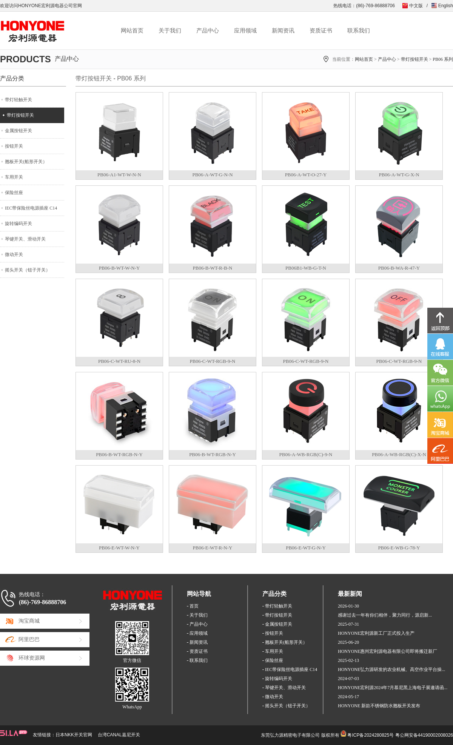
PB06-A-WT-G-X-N (399, 174)
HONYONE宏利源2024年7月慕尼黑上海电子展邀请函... (392, 687)
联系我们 (358, 31)
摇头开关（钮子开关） (27, 270)
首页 (194, 606)
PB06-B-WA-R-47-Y (399, 268)
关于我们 (170, 31)
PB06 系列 (443, 59)
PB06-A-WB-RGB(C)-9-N (306, 454)
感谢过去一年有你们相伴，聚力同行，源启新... (385, 615)
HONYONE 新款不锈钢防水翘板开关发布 (379, 705)
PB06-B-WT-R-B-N (213, 268)
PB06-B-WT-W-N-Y (119, 268)
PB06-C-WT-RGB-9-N (213, 361)
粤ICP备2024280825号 (370, 735)
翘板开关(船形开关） (26, 161)
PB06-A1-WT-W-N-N (119, 174)
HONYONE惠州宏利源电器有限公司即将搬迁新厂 (387, 651)
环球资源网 (31, 658)
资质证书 (321, 31)
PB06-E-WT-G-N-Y (306, 548)
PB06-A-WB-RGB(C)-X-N (399, 454)
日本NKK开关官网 (73, 734)
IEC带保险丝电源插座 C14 (31, 208)
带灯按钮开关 (414, 59)
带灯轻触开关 (18, 99)
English (445, 5)
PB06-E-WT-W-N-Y (119, 548)
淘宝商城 (29, 621)
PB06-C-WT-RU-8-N (119, 361)
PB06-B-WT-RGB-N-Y (119, 454)
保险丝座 (14, 192)
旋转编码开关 (18, 223)
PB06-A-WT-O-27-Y (306, 174)
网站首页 (132, 31)
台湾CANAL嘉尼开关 (119, 734)
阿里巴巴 (29, 639)
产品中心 (207, 31)
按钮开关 (14, 146)
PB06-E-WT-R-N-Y (213, 548)
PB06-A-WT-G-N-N (212, 174)
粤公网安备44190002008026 (424, 735)
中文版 (416, 5)
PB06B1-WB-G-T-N (305, 268)
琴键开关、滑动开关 (25, 239)
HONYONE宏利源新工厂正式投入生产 (376, 633)
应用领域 (245, 31)
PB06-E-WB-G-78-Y (399, 548)
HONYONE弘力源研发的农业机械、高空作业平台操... (391, 669)
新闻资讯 (283, 31)
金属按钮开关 (18, 130)
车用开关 (14, 177)
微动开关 (14, 254)
